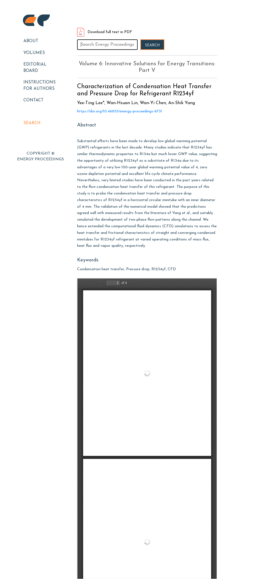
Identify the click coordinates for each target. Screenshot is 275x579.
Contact (33, 100)
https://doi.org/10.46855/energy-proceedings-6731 (119, 111)
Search (31, 123)
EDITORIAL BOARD (35, 68)
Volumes (34, 53)
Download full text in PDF (104, 32)
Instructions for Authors (39, 85)
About (30, 41)
